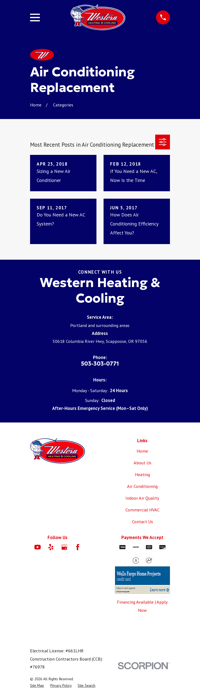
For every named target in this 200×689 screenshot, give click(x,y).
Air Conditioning (142, 486)
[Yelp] (51, 547)
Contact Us (142, 522)
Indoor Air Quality (142, 498)
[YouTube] (37, 547)
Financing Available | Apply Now (142, 606)
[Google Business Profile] (64, 547)
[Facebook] (78, 547)
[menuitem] (37, 685)
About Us (142, 463)
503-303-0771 (100, 363)
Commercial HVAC (142, 510)
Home (142, 451)
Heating (142, 474)
